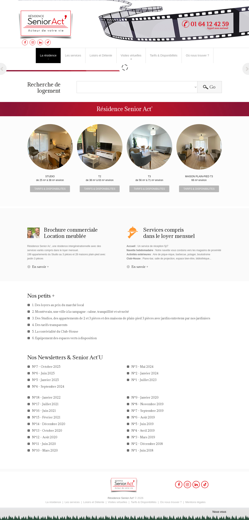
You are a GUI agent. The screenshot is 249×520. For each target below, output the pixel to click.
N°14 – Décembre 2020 (48, 424)
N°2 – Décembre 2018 (147, 444)
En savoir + (40, 267)
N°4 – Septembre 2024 (48, 386)
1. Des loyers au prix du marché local (58, 305)
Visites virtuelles (131, 57)
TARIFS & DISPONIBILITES (49, 188)
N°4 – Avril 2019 (143, 431)
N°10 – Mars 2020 (45, 450)
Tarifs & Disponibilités (163, 55)
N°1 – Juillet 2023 (143, 380)
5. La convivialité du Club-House (55, 331)
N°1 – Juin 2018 (142, 450)
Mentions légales (195, 502)
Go (212, 87)
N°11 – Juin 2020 (44, 444)
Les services (73, 55)
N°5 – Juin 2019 (142, 424)
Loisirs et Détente (101, 55)
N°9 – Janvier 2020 (145, 397)
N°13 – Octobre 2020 (47, 431)
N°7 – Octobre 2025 (46, 367)
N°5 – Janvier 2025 (45, 380)
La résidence (48, 55)
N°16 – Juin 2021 (44, 411)
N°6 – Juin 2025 (43, 373)
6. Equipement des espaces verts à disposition (64, 338)
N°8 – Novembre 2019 (147, 404)
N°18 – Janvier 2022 (46, 397)
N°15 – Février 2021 (46, 417)
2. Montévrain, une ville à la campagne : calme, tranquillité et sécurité (80, 312)
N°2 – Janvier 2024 (144, 373)
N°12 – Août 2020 (44, 437)
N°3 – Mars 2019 (143, 437)
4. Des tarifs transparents (49, 325)
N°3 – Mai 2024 (142, 367)
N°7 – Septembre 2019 (147, 411)
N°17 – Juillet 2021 (45, 404)
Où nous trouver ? (197, 55)
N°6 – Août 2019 (143, 417)
